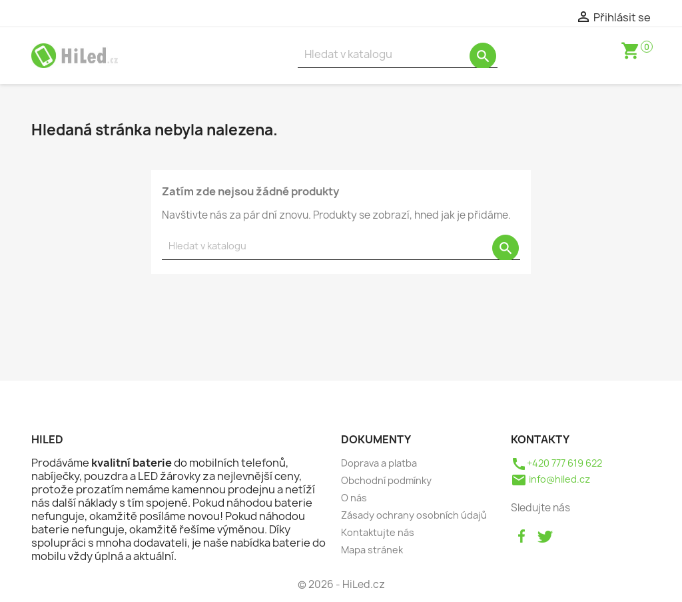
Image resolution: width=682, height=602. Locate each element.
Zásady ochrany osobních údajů (414, 515)
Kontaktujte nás (377, 532)
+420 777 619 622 (556, 463)
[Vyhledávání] (398, 54)
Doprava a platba (379, 463)
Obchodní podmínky (386, 480)
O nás (354, 497)
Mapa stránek (372, 549)
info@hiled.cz (550, 479)
